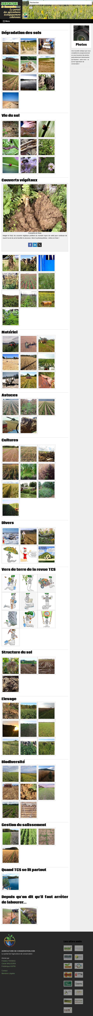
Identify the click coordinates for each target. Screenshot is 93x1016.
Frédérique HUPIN (9, 966)
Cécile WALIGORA (9, 963)
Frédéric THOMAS (8, 961)
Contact (4, 971)
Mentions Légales (8, 973)
